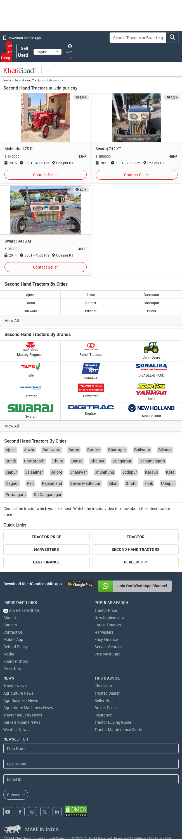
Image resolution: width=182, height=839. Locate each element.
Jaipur (11, 472)
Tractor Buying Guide (112, 722)
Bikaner (90, 311)
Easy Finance (46, 562)
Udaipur (168, 483)
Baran (30, 302)
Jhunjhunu (104, 472)
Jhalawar (78, 472)
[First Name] (91, 748)
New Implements (109, 617)
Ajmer (30, 294)
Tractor (136, 537)
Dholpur (98, 461)
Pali (30, 483)
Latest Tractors (107, 625)
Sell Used (22, 51)
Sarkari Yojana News (21, 722)
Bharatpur (151, 302)
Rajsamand (52, 483)
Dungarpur (122, 461)
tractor (30, 508)
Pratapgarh (16, 494)
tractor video (103, 508)
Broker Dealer (106, 707)
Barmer (90, 302)
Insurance (103, 715)
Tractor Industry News (22, 715)
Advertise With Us (21, 610)
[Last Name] (91, 764)
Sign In (69, 52)
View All (12, 320)
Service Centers (108, 646)
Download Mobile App (22, 38)
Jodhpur (129, 472)
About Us (11, 617)
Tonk (149, 483)
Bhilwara (30, 311)
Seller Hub (103, 700)
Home (7, 80)
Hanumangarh (152, 461)
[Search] (138, 37)
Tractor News (15, 685)
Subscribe (16, 794)
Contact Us (13, 632)
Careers (10, 625)
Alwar (90, 294)
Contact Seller (45, 174)
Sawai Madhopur (85, 483)
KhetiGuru (103, 685)
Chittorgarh (34, 461)
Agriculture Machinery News (28, 707)
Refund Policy (15, 646)
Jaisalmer (34, 472)
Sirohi (131, 483)
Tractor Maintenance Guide (118, 729)
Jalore (56, 472)
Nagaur (12, 483)
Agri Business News (20, 700)
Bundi (151, 311)
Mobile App (13, 639)
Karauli (151, 472)
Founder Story (15, 661)
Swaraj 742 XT (108, 148)
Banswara (151, 294)
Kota (170, 472)
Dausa (76, 461)
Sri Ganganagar (48, 494)
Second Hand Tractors (29, 80)
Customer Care (107, 654)
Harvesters (46, 549)
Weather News (16, 729)
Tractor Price (46, 537)
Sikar (113, 483)
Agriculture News (18, 693)
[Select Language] (47, 52)
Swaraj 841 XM (17, 241)
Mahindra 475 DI (19, 148)
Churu (58, 461)
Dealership (135, 562)
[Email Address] (91, 779)
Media (8, 654)
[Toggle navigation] (48, 70)
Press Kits (12, 668)
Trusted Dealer (107, 693)
